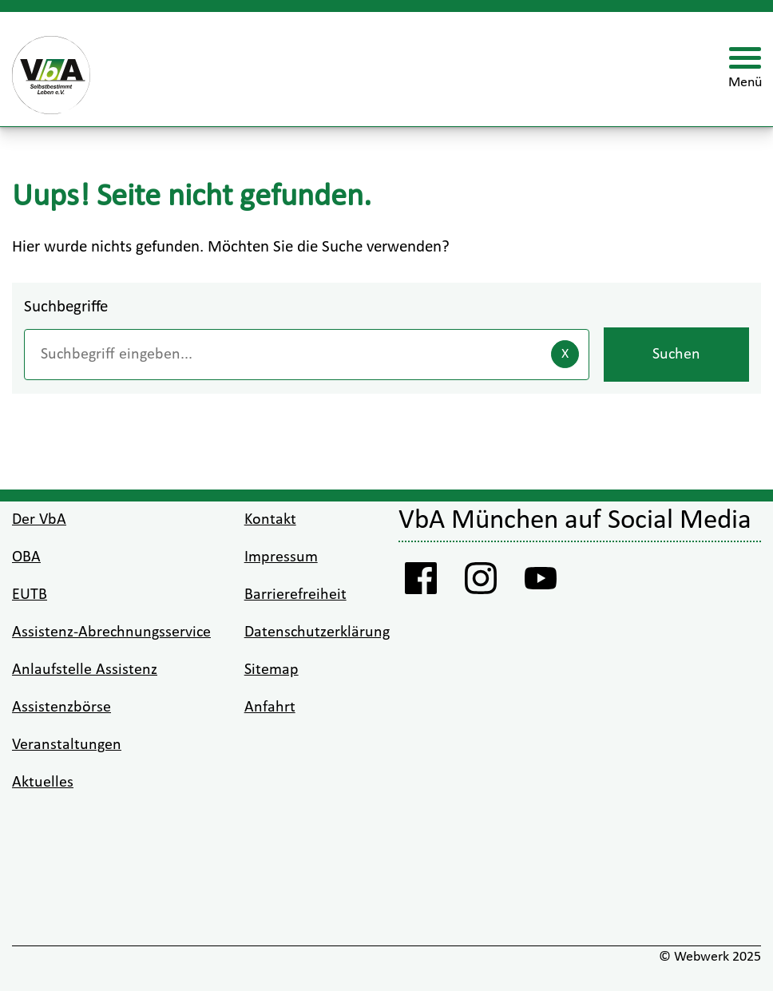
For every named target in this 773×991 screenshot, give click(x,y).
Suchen (676, 355)
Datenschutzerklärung (317, 632)
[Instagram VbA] (480, 583)
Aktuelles (42, 783)
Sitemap (271, 670)
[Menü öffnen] (745, 69)
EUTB (29, 595)
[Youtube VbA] (540, 583)
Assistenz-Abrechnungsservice (111, 632)
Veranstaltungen (66, 745)
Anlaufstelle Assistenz (84, 670)
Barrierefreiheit (295, 595)
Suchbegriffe (66, 307)
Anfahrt (269, 708)
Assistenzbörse (61, 708)
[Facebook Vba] (420, 583)
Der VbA (39, 520)
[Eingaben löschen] (565, 354)
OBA (26, 557)
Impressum (281, 557)
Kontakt (270, 520)
